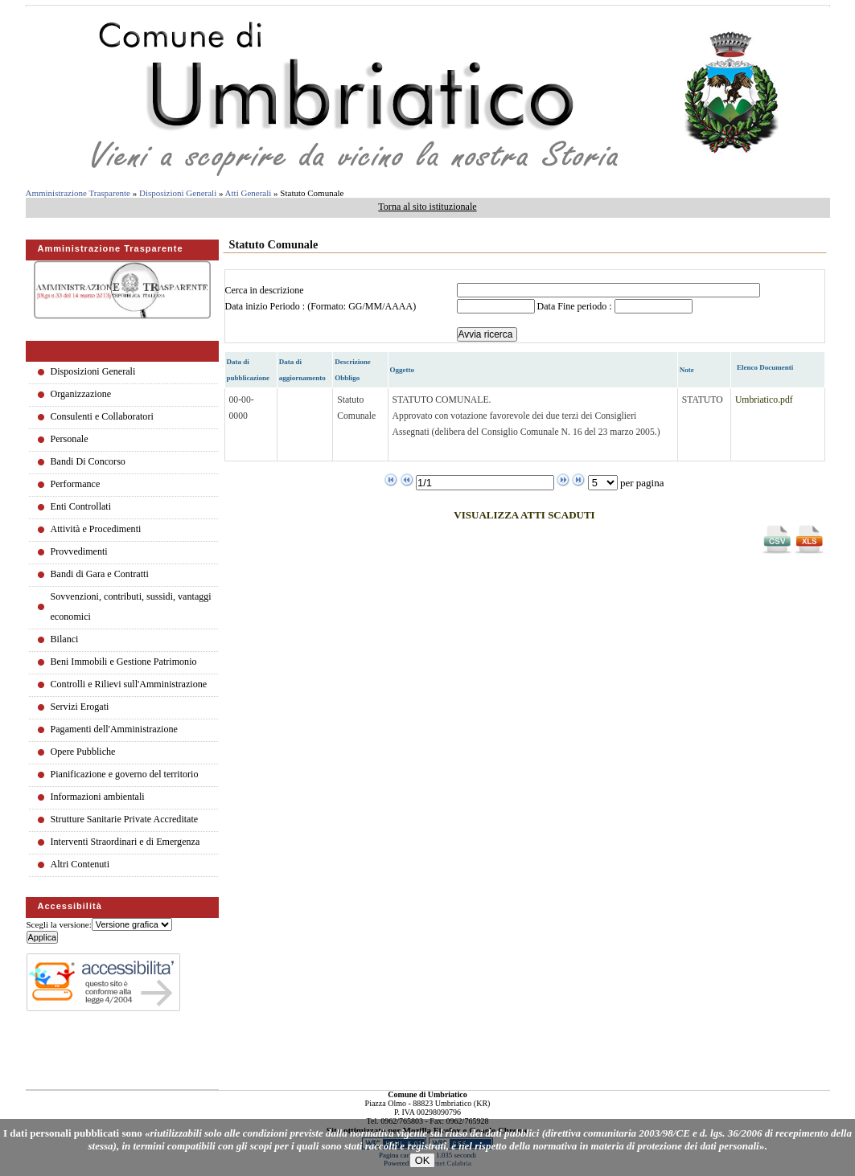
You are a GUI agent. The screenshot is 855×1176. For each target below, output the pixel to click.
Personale (69, 439)
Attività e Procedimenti (96, 529)
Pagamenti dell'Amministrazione (114, 729)
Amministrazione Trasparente (78, 193)
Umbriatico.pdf (764, 400)
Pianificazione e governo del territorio (125, 774)
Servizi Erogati (80, 706)
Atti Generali (248, 193)
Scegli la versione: (59, 924)
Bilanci (65, 639)
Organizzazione (81, 394)
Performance (76, 484)
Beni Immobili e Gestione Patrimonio (124, 661)
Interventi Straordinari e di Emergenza (125, 841)
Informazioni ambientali (98, 796)
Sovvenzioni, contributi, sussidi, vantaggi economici (131, 606)
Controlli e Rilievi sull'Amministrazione (129, 684)
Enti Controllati (81, 506)
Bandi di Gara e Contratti (100, 574)
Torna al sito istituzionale (427, 206)
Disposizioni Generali (177, 193)
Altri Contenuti (80, 864)
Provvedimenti (79, 551)
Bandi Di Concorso (88, 461)
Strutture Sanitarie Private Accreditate (125, 819)
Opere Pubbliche (83, 751)
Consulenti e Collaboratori (102, 416)
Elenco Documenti (765, 367)
